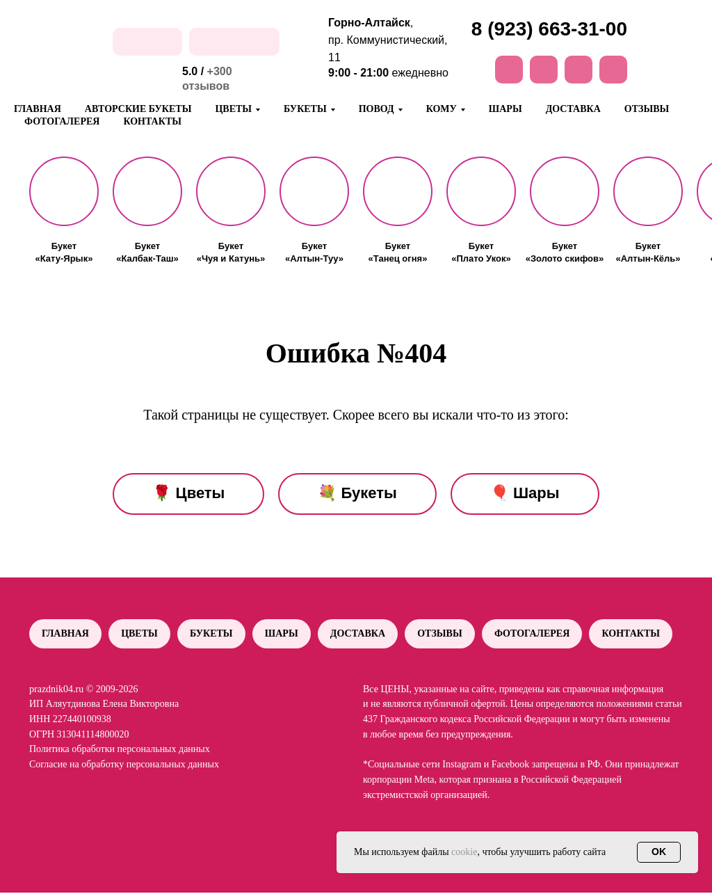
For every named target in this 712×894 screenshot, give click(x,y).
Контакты (152, 121)
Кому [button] (441, 109)
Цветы (141, 634)
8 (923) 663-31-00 (549, 29)
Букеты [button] (305, 109)
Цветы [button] (233, 109)
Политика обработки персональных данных (119, 750)
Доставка (573, 109)
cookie (464, 852)
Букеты (214, 634)
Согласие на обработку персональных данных (124, 765)
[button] (64, 191)
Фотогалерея (61, 121)
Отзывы (646, 109)
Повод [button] (376, 109)
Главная (37, 109)
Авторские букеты (138, 109)
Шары (505, 109)
